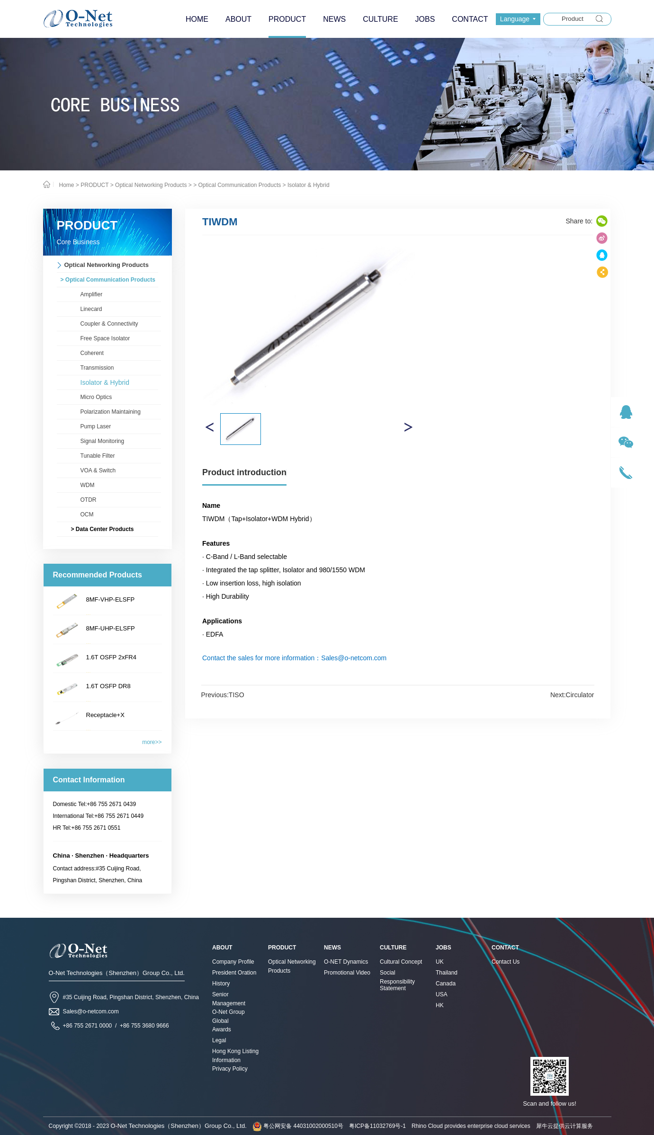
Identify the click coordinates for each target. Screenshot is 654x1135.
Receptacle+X (105, 714)
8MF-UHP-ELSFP (110, 628)
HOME (197, 19)
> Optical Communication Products (237, 185)
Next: (572, 695)
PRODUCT (94, 185)
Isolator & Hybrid (308, 185)
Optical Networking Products (151, 185)
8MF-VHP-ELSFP (110, 599)
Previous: (222, 695)
